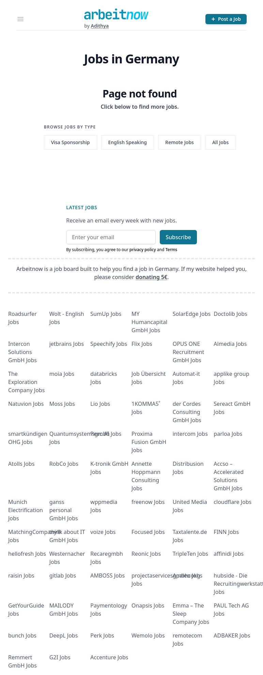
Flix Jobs (142, 344)
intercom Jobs (190, 434)
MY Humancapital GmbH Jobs (149, 322)
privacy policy (142, 249)
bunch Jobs (22, 635)
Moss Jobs (62, 404)
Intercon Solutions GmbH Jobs (22, 352)
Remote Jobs (179, 142)
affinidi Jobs (229, 553)
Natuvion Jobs (26, 404)
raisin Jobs (21, 575)
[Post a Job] (226, 19)
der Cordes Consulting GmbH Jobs (187, 412)
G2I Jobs (60, 657)
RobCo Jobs (63, 463)
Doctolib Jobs (230, 314)
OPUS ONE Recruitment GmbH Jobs (188, 352)
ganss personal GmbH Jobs (63, 510)
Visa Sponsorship (70, 142)
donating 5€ (151, 277)
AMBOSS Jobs (107, 575)
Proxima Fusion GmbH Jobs (149, 442)
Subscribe (178, 237)
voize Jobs (102, 532)
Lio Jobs (100, 404)
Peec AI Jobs (105, 434)
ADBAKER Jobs (232, 635)
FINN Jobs (226, 532)
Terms (171, 249)
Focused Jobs (148, 532)
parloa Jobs (228, 434)
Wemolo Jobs (148, 635)
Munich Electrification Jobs (25, 510)
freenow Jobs (148, 502)
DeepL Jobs (63, 635)
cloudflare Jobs (232, 502)
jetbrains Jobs (66, 344)
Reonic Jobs (146, 553)
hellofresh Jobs (27, 553)
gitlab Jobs (62, 575)
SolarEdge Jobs (192, 314)
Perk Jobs (102, 635)
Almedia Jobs (230, 344)
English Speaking (127, 142)
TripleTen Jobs (190, 553)
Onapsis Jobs (148, 605)
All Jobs (220, 142)
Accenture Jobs (109, 657)
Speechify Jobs (108, 344)
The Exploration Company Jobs (26, 382)
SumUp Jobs (105, 314)
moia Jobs (61, 374)
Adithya (100, 25)
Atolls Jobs (21, 463)
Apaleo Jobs (188, 575)
